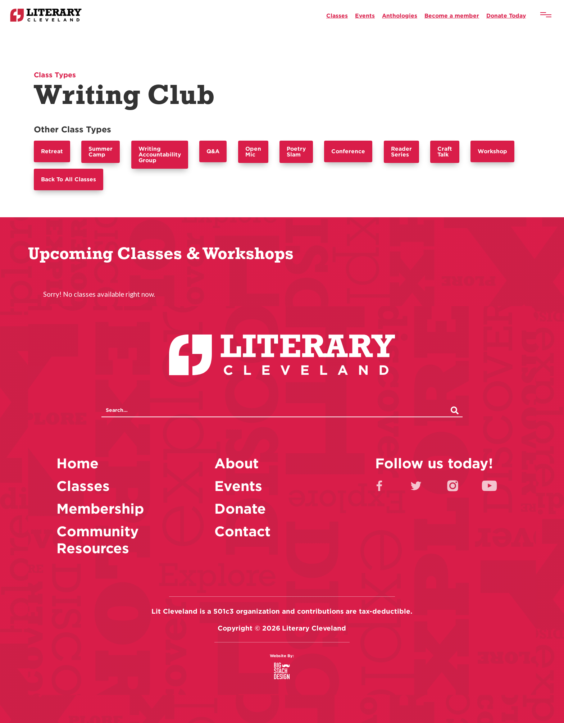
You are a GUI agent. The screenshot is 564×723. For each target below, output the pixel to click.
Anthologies (399, 15)
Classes (337, 15)
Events (365, 15)
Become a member (451, 15)
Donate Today (506, 15)
